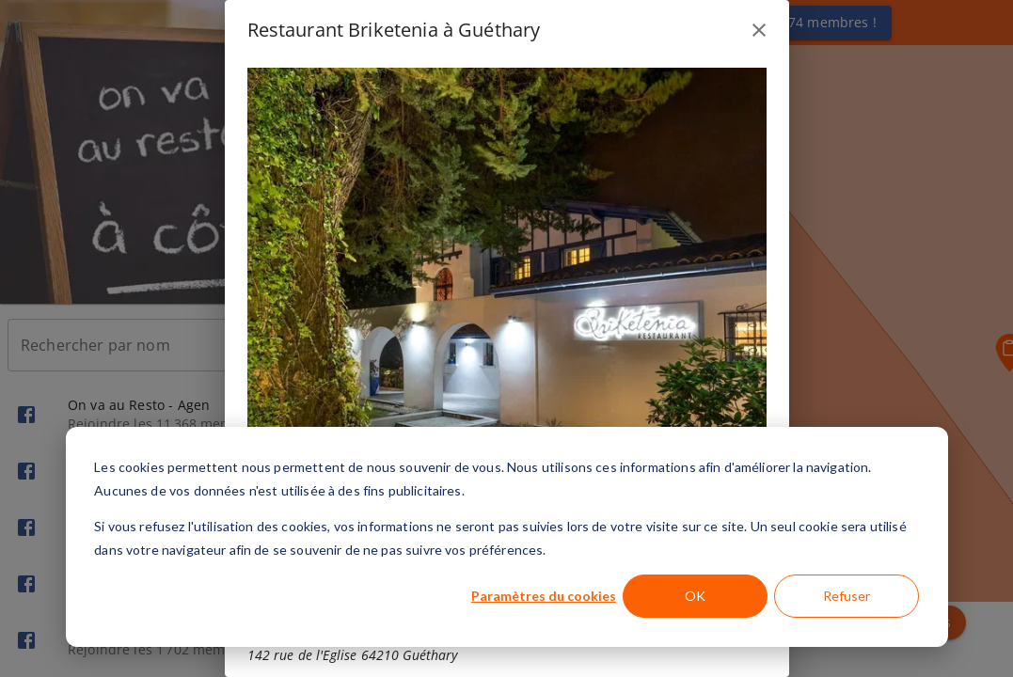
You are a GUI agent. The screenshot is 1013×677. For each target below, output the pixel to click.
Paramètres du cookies (543, 596)
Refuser (846, 596)
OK (695, 596)
